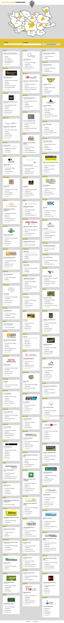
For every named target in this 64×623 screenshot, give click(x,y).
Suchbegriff (25, 42)
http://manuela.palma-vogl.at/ (30, 551)
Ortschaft (6, 42)
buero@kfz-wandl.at (28, 326)
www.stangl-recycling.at (48, 353)
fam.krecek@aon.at (8, 590)
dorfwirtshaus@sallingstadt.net (10, 348)
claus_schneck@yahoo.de (48, 114)
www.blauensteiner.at (48, 480)
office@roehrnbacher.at (48, 192)
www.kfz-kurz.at (27, 410)
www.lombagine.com (28, 466)
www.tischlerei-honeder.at (48, 504)
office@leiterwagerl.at (28, 511)
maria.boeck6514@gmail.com (30, 464)
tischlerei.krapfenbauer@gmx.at (49, 459)
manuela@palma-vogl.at (29, 549)
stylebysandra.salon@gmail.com (49, 235)
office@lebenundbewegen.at (9, 433)
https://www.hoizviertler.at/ (29, 194)
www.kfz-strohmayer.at (29, 305)
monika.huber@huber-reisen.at (30, 233)
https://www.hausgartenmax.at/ (30, 152)
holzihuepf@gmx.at (28, 213)
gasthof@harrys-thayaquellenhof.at (31, 128)
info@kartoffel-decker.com (29, 365)
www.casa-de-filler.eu (8, 302)
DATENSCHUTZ (35, 621)
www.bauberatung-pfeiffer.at (49, 567)
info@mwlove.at (47, 590)
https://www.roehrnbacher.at (49, 193)
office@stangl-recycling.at (48, 351)
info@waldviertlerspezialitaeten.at (50, 548)
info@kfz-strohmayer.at (29, 303)
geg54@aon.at (7, 535)
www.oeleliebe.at (47, 613)
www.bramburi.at (8, 243)
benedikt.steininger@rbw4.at (49, 169)
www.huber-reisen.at (28, 235)
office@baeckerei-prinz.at (9, 264)
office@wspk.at (47, 524)
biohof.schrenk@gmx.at (9, 192)
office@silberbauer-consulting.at (49, 281)
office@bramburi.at (8, 241)
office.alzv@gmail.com (8, 60)
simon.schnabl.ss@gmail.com (49, 264)
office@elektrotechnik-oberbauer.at (11, 476)
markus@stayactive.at (48, 71)
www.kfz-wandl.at (28, 328)
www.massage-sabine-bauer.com (30, 566)
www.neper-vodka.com (9, 373)
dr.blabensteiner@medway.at (10, 418)
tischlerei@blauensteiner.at (49, 479)
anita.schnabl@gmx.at (8, 549)
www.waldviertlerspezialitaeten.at (50, 549)
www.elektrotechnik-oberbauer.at (10, 478)
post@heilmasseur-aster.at (29, 171)
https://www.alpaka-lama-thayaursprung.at (9, 62)
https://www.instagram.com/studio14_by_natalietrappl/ (54, 415)
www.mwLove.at (47, 591)
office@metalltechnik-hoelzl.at (30, 600)
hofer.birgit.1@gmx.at (28, 534)
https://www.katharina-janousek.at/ (50, 132)
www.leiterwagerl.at (28, 513)
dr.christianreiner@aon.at (9, 401)
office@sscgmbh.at (47, 214)
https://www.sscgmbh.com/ (49, 216)
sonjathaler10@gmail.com (48, 303)
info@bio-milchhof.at (8, 135)
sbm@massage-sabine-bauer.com (30, 564)
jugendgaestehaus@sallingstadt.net (31, 286)
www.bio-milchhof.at (8, 136)
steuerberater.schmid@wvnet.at (49, 392)
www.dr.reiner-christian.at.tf (9, 403)
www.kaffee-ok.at (27, 345)
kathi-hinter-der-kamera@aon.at (30, 388)
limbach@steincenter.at (48, 376)
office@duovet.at (47, 436)
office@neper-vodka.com (9, 371)
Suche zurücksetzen (51, 44)
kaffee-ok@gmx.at (28, 343)
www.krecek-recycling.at (29, 446)
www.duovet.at (46, 438)
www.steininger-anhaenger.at (10, 87)
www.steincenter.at (47, 377)
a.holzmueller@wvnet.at (9, 171)
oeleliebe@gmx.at (47, 611)
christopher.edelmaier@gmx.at (10, 317)
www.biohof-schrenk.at (9, 194)
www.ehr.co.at (7, 457)
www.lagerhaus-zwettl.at (29, 490)
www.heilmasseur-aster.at (29, 173)
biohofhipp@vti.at (8, 152)
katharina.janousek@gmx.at (49, 131)
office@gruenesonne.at (28, 66)
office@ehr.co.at (7, 455)
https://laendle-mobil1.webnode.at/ (31, 536)
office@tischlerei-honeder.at (49, 502)
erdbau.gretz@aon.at (8, 493)
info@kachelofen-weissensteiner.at (31, 87)
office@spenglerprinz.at (48, 328)
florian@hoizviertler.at (28, 193)
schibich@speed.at (8, 610)
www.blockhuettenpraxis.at (9, 220)
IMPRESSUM (28, 621)
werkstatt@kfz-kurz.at (28, 408)
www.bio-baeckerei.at (8, 112)
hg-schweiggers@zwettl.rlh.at (30, 488)
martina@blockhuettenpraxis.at (10, 218)
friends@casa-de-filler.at (9, 300)
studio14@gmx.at (47, 414)
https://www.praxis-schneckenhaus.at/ (50, 115)
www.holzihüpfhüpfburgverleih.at (30, 215)
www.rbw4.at (46, 170)
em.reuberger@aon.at (48, 149)
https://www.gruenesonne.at (29, 67)
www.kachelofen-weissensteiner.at (30, 89)
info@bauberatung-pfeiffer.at (49, 566)
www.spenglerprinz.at (48, 330)
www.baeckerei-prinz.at (9, 265)
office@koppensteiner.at (29, 106)
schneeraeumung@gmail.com (30, 150)
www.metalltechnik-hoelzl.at (30, 602)
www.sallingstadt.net (8, 350)
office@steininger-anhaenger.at (10, 85)
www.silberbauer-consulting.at (49, 283)
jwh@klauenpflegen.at (28, 427)
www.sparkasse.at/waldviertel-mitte (50, 526)
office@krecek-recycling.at (29, 444)
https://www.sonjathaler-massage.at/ (50, 305)
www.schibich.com (8, 612)
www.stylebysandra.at (48, 237)
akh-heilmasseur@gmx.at (29, 579)
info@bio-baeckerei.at (8, 110)
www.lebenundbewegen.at (9, 435)
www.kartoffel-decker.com (29, 366)
